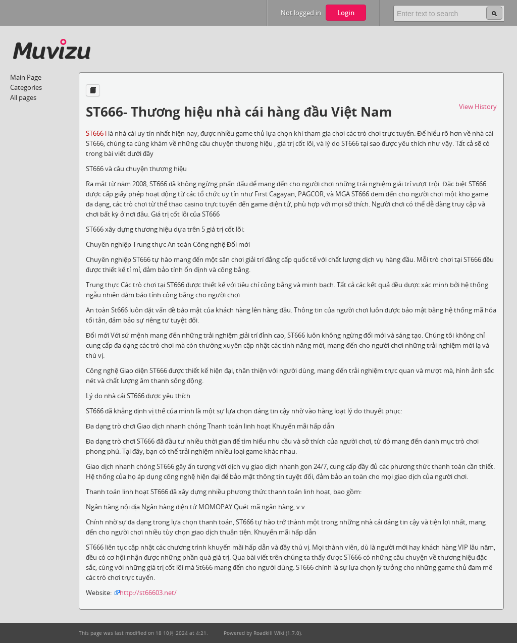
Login (345, 12)
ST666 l (96, 133)
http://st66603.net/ (148, 592)
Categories (26, 87)
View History (478, 106)
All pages (23, 97)
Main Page (25, 77)
